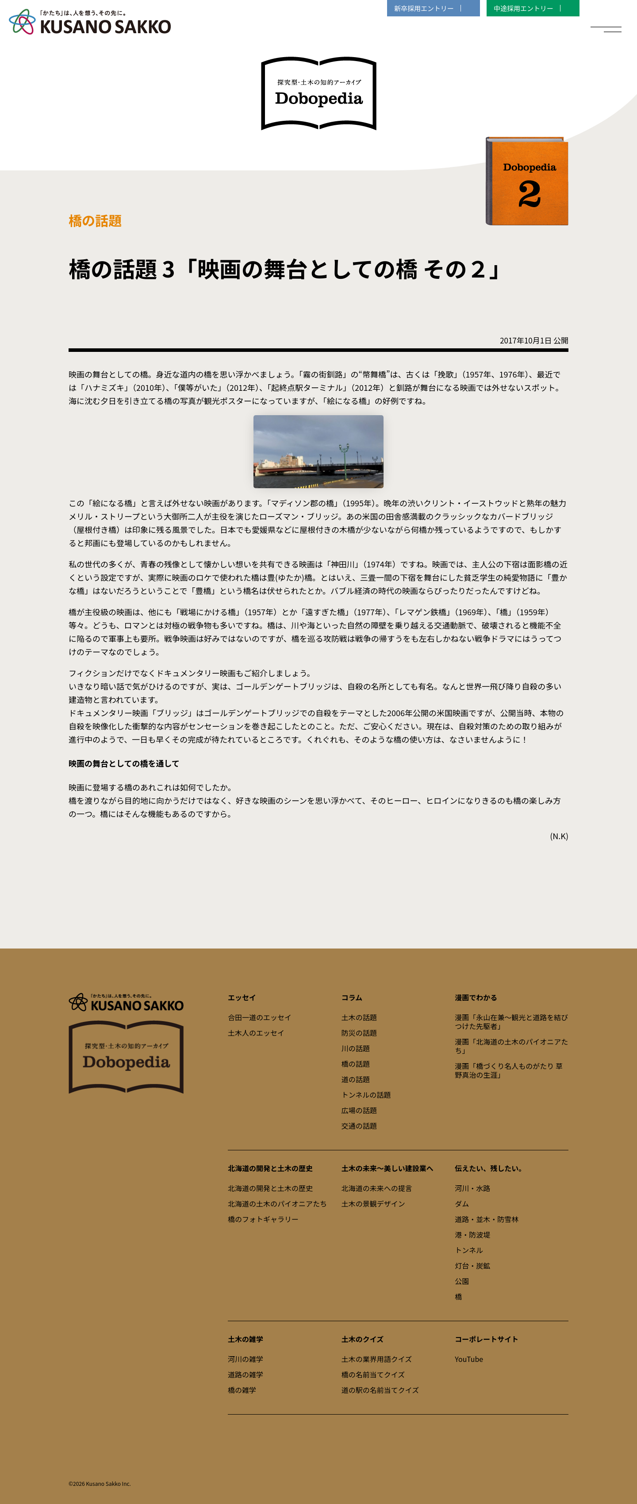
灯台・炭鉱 (472, 1265)
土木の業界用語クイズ (377, 1358)
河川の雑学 (245, 1358)
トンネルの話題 (366, 1094)
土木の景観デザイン (373, 1203)
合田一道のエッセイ (260, 1017)
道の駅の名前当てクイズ (380, 1389)
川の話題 (356, 1048)
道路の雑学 (245, 1374)
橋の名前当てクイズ (373, 1374)
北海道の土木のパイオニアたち (277, 1203)
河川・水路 (472, 1188)
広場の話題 (359, 1110)
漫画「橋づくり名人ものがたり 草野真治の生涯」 (509, 1070)
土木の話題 (359, 1017)
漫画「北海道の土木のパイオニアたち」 (511, 1046)
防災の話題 (359, 1032)
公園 (462, 1280)
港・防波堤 (472, 1234)
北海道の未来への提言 (377, 1188)
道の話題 (356, 1079)
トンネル (469, 1250)
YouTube (469, 1358)
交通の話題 (359, 1125)
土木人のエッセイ (256, 1032)
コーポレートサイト (486, 1339)
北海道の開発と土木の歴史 (270, 1188)
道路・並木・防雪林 (486, 1219)
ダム (462, 1203)
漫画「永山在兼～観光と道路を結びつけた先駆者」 (511, 1021)
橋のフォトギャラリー (263, 1219)
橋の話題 (356, 1063)
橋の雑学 (242, 1389)
